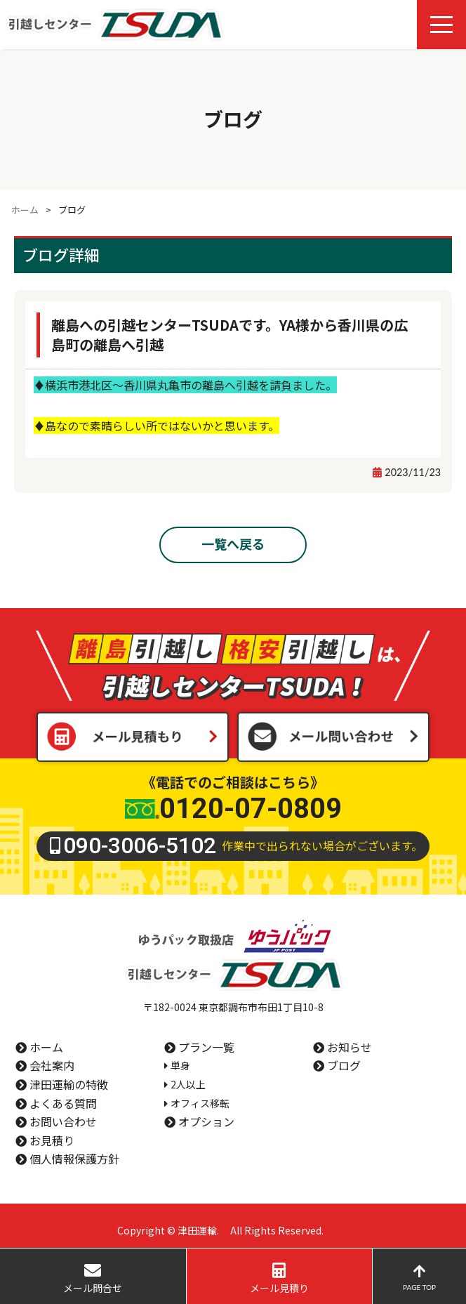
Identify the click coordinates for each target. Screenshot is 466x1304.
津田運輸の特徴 (68, 1084)
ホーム (25, 209)
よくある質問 (63, 1103)
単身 (180, 1065)
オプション (206, 1121)
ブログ (344, 1065)
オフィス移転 (200, 1103)
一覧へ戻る (233, 543)
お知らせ (349, 1047)
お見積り (51, 1140)
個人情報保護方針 (74, 1158)
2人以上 (188, 1084)
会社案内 (51, 1065)
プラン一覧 (206, 1047)
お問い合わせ (63, 1121)
